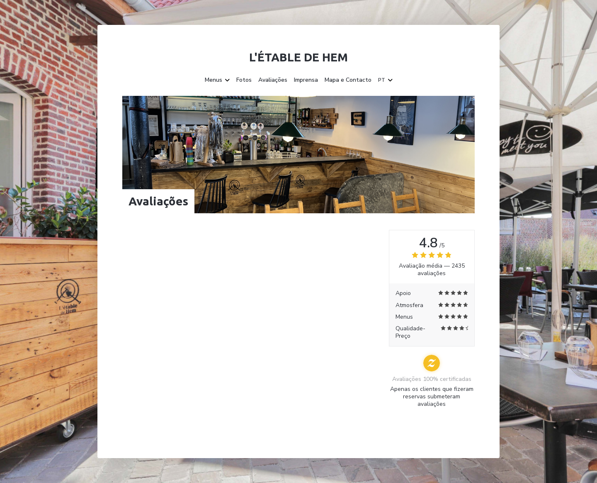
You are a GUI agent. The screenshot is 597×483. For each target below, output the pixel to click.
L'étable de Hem (298, 57)
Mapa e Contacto (348, 80)
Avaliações (272, 80)
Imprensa (306, 80)
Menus (217, 80)
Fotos (244, 80)
